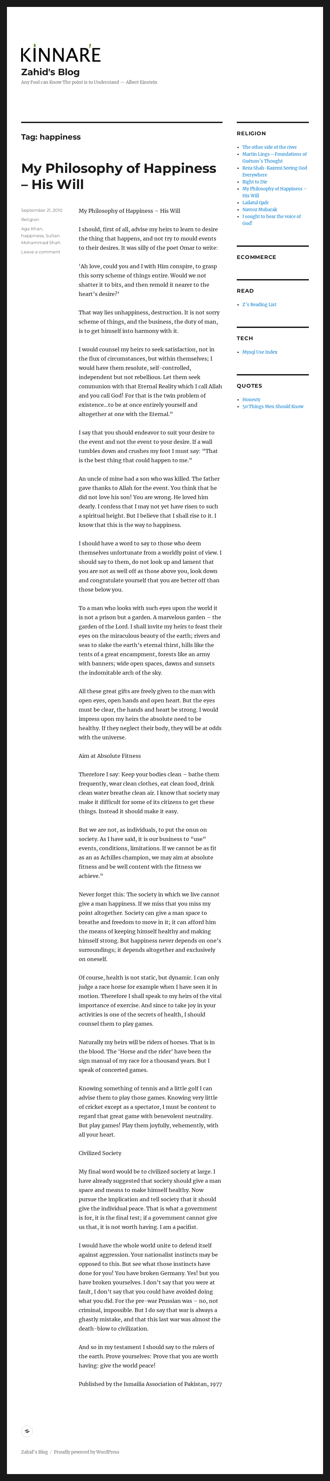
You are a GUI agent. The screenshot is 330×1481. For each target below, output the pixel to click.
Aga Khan (31, 228)
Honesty (251, 399)
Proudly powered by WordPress (86, 1452)
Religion (30, 219)
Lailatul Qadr (255, 203)
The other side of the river (269, 147)
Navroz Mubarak (259, 209)
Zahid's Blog (50, 72)
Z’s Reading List (259, 304)
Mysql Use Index (259, 352)
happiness (32, 235)
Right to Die (254, 182)
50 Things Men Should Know (273, 406)
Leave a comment (40, 251)
